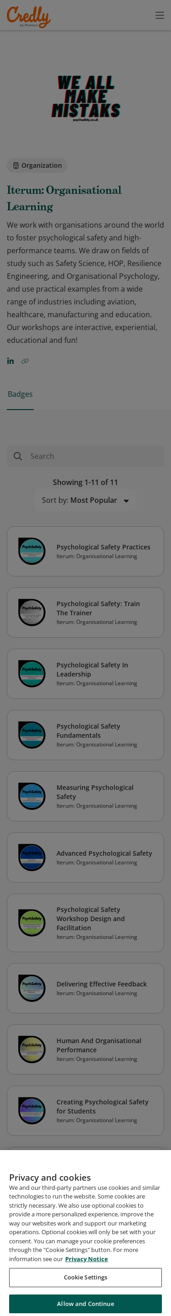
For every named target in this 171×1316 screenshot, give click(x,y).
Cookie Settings (86, 1283)
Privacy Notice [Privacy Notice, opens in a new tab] (86, 1265)
